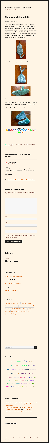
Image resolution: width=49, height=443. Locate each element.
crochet (11, 373)
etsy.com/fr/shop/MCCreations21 (14, 276)
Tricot (24, 144)
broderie (24, 365)
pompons (20, 386)
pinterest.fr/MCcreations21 (12, 290)
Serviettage (31, 308)
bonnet (9, 365)
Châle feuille (27, 409)
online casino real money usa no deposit (16, 403)
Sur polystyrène (15, 311)
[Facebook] (9, 130)
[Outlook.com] (21, 132)
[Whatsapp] (31, 130)
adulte (6, 145)
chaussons (10, 145)
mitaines (27, 380)
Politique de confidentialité (23, 437)
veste (30, 389)
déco (17, 373)
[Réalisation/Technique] (30, 144)
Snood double (28, 411)
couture (26, 369)
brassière (16, 365)
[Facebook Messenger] (26, 130)
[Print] (23, 132)
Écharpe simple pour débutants (29, 402)
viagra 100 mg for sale (12, 402)
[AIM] (19, 132)
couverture (33, 369)
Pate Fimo (33, 305)
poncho (26, 386)
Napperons (8, 305)
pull (31, 386)
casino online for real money (13, 409)
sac (11, 389)
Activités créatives (10, 144)
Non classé (15, 305)
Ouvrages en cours (24, 305)
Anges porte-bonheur (27, 407)
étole (21, 377)
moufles (32, 380)
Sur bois (7, 311)
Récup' (24, 308)
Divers (18, 303)
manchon (15, 380)
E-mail (6, 222)
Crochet (13, 303)
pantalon (8, 386)
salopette (20, 389)
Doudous (24, 303)
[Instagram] (13, 130)
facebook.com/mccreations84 (13, 283)
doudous (23, 373)
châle (7, 369)
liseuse (30, 377)
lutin (34, 377)
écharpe (30, 373)
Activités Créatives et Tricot (18, 8)
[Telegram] (24, 130)
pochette (13, 386)
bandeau (19, 361)
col (22, 369)
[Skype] (22, 130)
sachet (14, 389)
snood (25, 389)
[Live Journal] (35, 130)
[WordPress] (20, 130)
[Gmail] (33, 130)
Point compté (17, 308)
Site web (7, 228)
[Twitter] (18, 130)
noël (33, 383)
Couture (7, 303)
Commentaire (9, 197)
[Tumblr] (15, 130)
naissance (10, 383)
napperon (17, 383)
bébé (25, 361)
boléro (31, 361)
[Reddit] (28, 130)
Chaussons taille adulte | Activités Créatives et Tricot (21, 179)
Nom (6, 216)
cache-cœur (31, 365)
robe (34, 386)
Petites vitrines (9, 308)
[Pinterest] (11, 130)
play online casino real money (14, 411)
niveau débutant (25, 383)
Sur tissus (23, 311)
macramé (9, 380)
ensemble (16, 377)
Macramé (30, 303)
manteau (21, 380)
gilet (25, 377)
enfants (9, 377)
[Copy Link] (7, 130)
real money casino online (12, 407)
